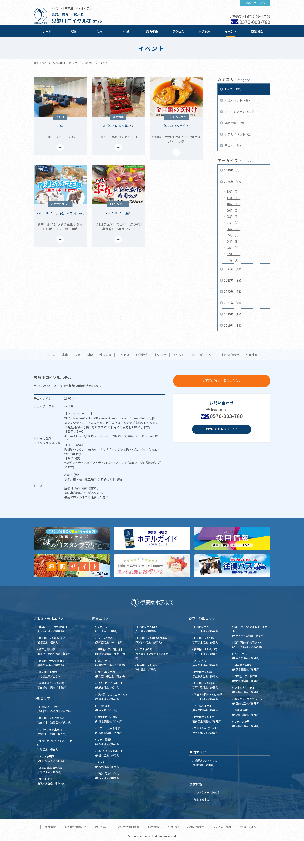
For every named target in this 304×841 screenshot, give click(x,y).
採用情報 (153, 827)
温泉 (99, 31)
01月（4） (233, 260)
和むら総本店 (201, 799)
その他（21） (233, 145)
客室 (73, 31)
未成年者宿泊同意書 (127, 827)
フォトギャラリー (203, 355)
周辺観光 (204, 31)
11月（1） (233, 198)
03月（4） (233, 247)
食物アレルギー (249, 827)
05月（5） (233, 235)
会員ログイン (253, 3)
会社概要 (50, 827)
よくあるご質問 (222, 827)
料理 (126, 31)
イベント (231, 31)
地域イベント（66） (238, 100)
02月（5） (233, 254)
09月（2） (233, 210)
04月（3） (233, 241)
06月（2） (233, 229)
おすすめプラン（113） (240, 112)
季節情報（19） (235, 123)
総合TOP (40, 63)
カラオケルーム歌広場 (206, 792)
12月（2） (233, 191)
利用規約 (173, 827)
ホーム (46, 31)
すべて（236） (233, 89)
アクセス (178, 31)
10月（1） (233, 204)
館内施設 (152, 31)
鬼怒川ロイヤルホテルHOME (73, 63)
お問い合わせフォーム (220, 429)
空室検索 (257, 31)
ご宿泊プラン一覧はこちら (220, 380)
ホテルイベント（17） (239, 134)
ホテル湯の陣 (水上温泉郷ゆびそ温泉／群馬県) (151, 653)
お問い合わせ (230, 355)
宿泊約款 (100, 827)
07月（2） (233, 223)
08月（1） (233, 216)
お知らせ (160, 355)
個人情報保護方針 (75, 827)
